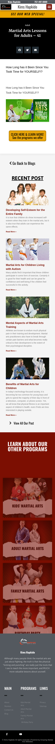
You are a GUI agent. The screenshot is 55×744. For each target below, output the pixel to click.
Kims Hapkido (27, 7)
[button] (49, 7)
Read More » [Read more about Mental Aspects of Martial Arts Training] (11, 351)
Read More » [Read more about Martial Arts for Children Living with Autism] (11, 290)
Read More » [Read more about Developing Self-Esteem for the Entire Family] (11, 232)
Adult (27, 25)
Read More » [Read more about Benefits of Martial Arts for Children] (11, 415)
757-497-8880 (40, 1)
